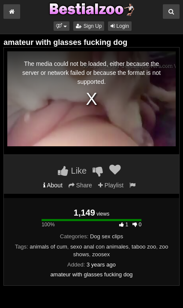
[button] (61, 26)
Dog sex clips (106, 236)
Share (80, 185)
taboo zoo (144, 246)
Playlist (110, 185)
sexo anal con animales (99, 246)
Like (72, 170)
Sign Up (89, 26)
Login (120, 26)
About (53, 185)
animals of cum (48, 246)
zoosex (101, 254)
